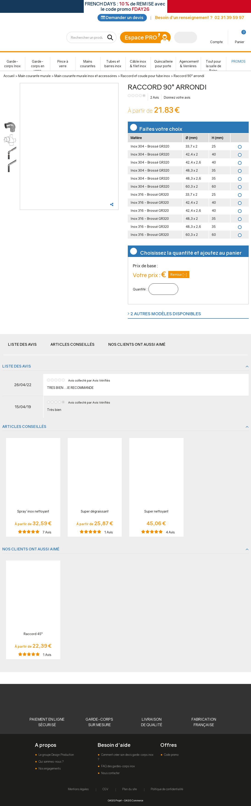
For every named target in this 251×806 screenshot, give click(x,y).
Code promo (170, 754)
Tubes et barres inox (112, 64)
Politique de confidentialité (167, 789)
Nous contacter (110, 773)
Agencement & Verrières (189, 64)
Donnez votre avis (177, 98)
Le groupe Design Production (56, 754)
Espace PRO (141, 37)
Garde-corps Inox (12, 64)
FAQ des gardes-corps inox (117, 766)
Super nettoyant (156, 512)
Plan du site (129, 789)
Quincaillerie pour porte (163, 64)
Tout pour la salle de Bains (213, 65)
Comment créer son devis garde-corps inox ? (125, 757)
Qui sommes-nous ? (51, 761)
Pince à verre (62, 64)
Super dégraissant (95, 512)
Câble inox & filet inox (138, 64)
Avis (154, 98)
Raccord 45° (33, 634)
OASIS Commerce (133, 800)
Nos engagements (49, 768)
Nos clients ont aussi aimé (136, 345)
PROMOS (238, 62)
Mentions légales (78, 789)
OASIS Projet (115, 800)
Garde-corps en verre (37, 65)
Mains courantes (87, 64)
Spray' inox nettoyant (33, 512)
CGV (105, 789)
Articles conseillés (72, 345)
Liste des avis (22, 345)
